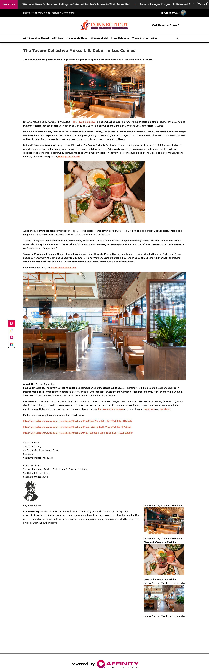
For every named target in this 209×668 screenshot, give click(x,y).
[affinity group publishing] (11, 337)
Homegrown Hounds (69, 156)
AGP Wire (57, 38)
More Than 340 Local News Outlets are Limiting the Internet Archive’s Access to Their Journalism (74, 4)
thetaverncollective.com (63, 267)
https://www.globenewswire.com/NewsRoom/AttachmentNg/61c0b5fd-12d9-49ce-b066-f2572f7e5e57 (77, 427)
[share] (184, 38)
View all (202, 4)
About (154, 38)
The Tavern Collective (84, 122)
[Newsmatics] (11, 344)
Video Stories (140, 38)
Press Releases (120, 38)
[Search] (177, 38)
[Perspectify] (11, 330)
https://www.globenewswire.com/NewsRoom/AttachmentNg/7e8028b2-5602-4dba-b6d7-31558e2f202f (78, 433)
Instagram (149, 409)
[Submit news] (11, 323)
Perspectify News (77, 38)
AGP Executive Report (36, 38)
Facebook (165, 409)
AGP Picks (9, 4)
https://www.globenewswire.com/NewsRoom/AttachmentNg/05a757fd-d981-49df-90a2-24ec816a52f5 (77, 421)
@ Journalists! (99, 38)
